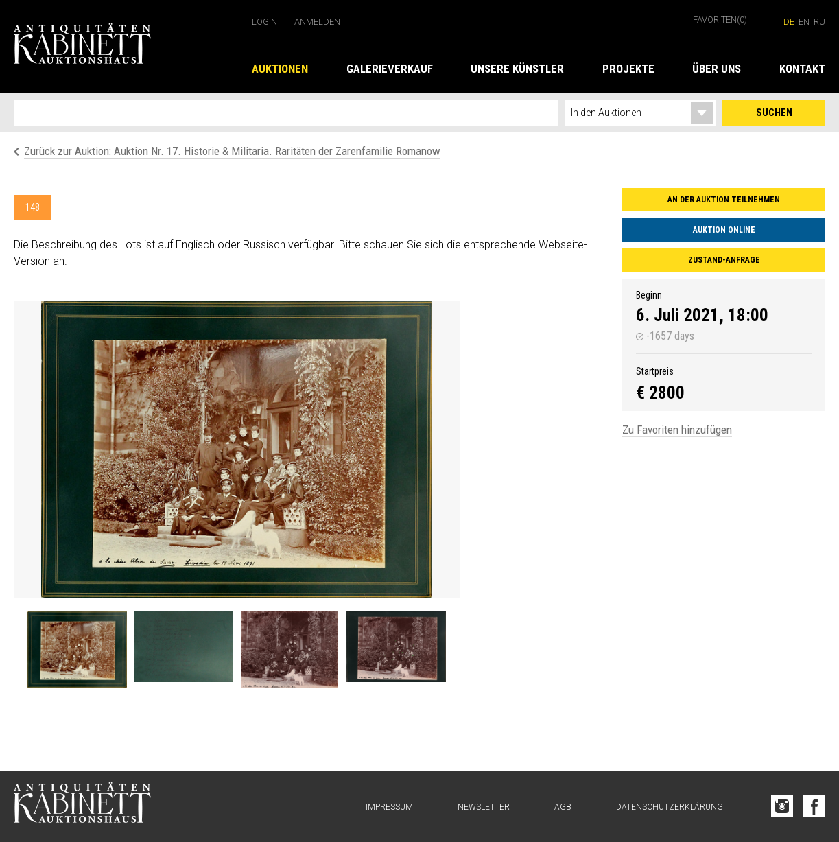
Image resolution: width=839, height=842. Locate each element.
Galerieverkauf (389, 68)
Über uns (716, 68)
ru (819, 21)
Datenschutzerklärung (669, 807)
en (804, 21)
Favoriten (720, 19)
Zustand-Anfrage (724, 260)
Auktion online (724, 230)
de (788, 21)
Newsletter (484, 807)
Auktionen (280, 68)
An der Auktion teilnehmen (723, 199)
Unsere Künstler (517, 68)
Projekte (628, 68)
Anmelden (317, 21)
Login (264, 21)
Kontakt (802, 68)
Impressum (389, 807)
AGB (562, 807)
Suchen (774, 112)
